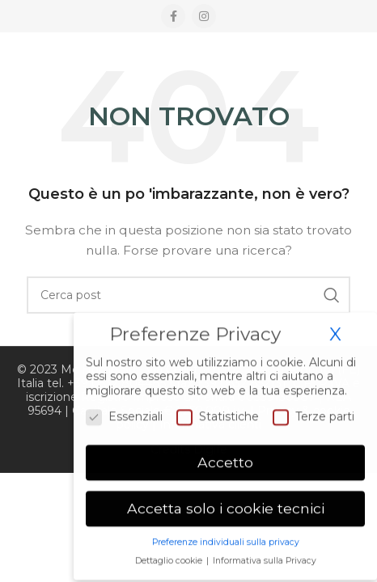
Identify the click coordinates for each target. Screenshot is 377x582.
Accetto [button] (225, 459)
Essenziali (124, 413)
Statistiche (217, 413)
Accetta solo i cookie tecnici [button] (225, 504)
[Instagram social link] (204, 16)
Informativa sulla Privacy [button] (264, 557)
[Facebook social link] (173, 16)
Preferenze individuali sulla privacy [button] (225, 539)
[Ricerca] (188, 295)
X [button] (335, 330)
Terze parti (313, 413)
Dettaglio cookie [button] (170, 557)
